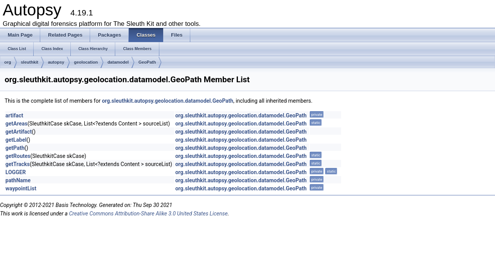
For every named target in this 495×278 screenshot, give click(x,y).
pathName (18, 180)
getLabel (16, 140)
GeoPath (147, 62)
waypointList (20, 188)
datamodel (118, 62)
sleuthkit (29, 62)
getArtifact (18, 132)
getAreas (16, 123)
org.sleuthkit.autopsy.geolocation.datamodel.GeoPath (167, 101)
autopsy (56, 62)
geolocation (86, 62)
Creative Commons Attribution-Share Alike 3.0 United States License (148, 213)
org (7, 62)
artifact (14, 115)
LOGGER (15, 172)
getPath (14, 148)
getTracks (17, 164)
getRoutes (18, 156)
